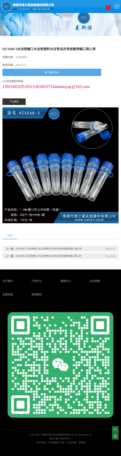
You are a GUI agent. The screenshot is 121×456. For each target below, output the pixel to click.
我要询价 (51, 72)
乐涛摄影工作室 (57, 442)
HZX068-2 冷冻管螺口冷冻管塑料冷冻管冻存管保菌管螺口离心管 (49, 248)
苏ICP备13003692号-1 (60, 438)
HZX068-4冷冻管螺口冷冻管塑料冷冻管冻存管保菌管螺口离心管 (48, 256)
